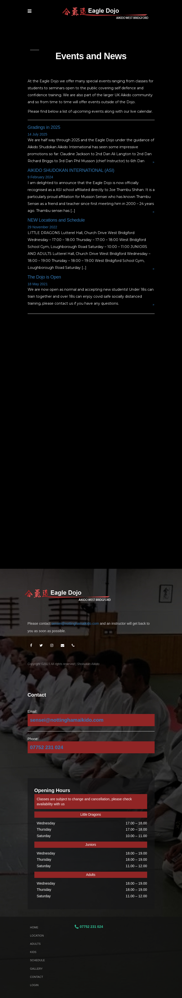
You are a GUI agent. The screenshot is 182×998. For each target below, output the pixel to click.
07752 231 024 (46, 747)
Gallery (36, 968)
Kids (33, 951)
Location (37, 935)
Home (34, 927)
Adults (35, 943)
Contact (36, 976)
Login (34, 985)
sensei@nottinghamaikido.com (75, 623)
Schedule (37, 960)
